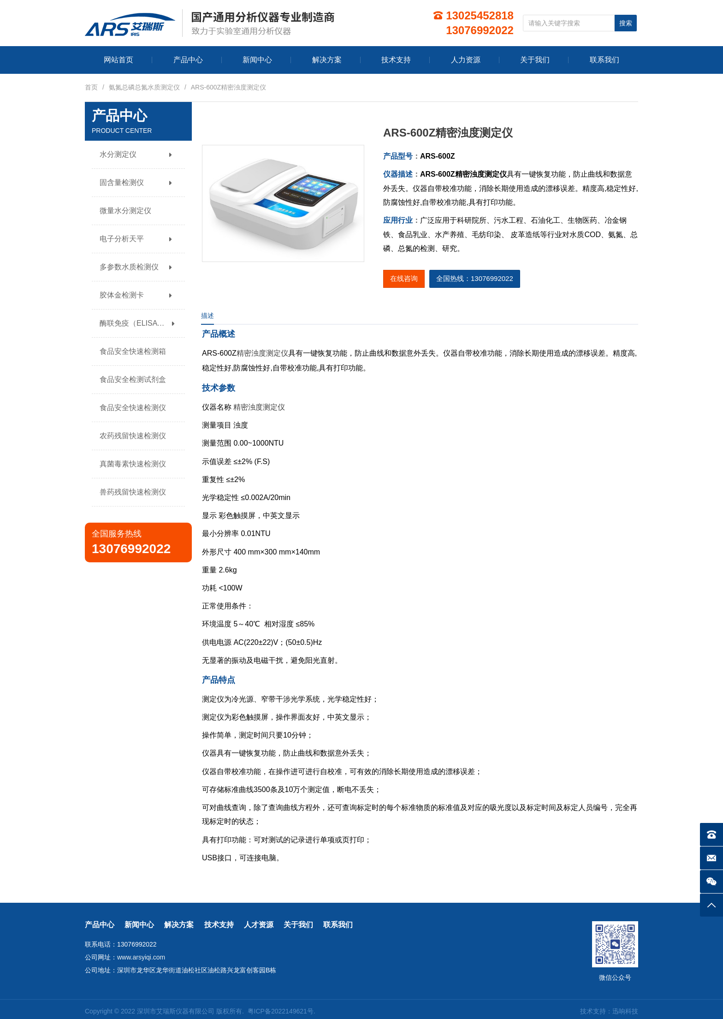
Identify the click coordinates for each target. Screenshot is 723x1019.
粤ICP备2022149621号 (281, 1011)
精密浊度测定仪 (262, 353)
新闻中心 (139, 925)
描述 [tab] (207, 315)
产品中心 (99, 925)
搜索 (625, 23)
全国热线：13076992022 (474, 278)
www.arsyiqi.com (141, 957)
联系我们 (338, 925)
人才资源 (258, 925)
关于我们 (298, 925)
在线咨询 (404, 278)
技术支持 (219, 925)
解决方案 (179, 925)
